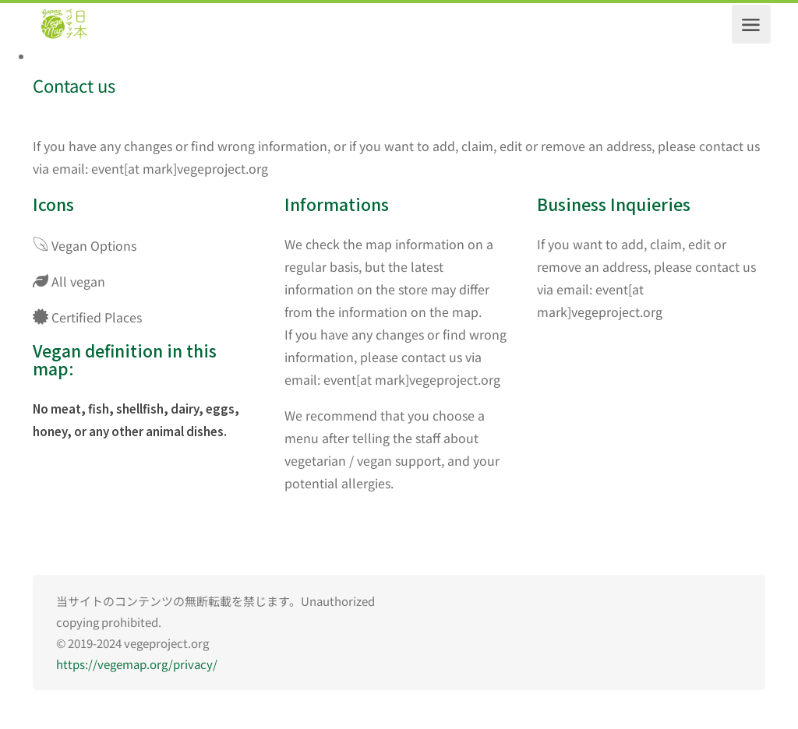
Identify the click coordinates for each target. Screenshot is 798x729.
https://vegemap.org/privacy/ (136, 664)
